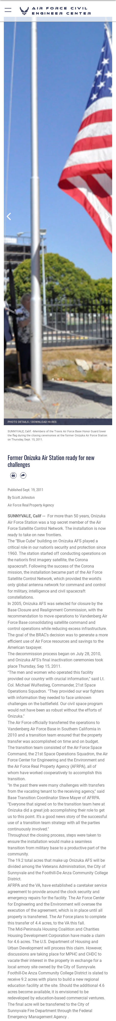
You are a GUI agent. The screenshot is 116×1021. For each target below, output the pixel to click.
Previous (9, 216)
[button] (8, 11)
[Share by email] (23, 475)
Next (106, 216)
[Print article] (13, 475)
